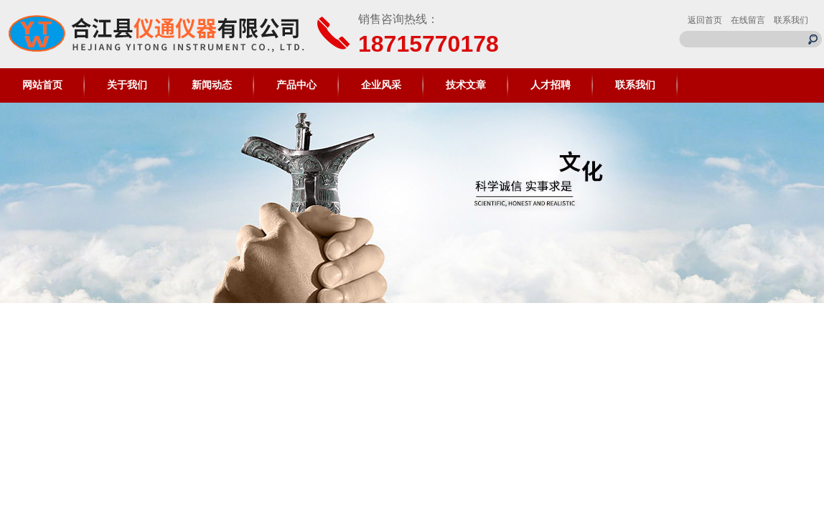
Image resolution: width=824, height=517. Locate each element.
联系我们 (791, 20)
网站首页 (42, 85)
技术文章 (466, 85)
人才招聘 (550, 85)
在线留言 (748, 20)
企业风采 (381, 85)
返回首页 (705, 20)
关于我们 (127, 85)
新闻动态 (212, 85)
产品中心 (296, 85)
